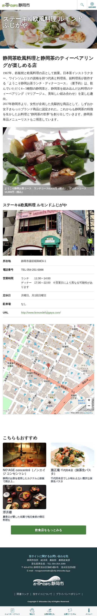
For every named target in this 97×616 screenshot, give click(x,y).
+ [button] (89, 400)
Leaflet (67, 413)
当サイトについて (42, 594)
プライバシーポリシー (68, 594)
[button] (92, 159)
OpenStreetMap (88, 413)
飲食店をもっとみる (48, 530)
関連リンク (23, 594)
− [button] (89, 406)
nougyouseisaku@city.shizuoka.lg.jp (52, 570)
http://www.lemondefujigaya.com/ (41, 312)
